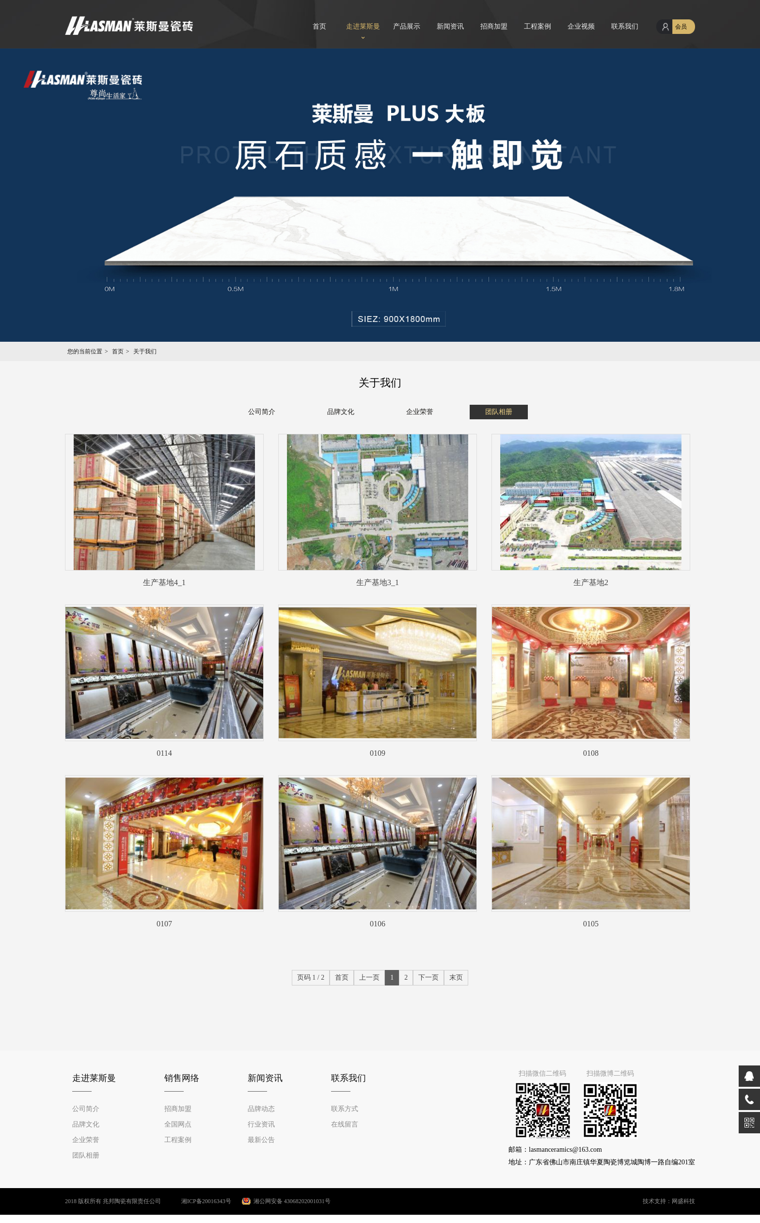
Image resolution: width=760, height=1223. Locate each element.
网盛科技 (683, 1201)
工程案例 (537, 26)
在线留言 (344, 1124)
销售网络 (181, 1078)
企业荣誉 (419, 411)
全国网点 (177, 1124)
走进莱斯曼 (363, 26)
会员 (681, 26)
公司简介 (261, 411)
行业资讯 (261, 1124)
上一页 (369, 977)
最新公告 (261, 1140)
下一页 (428, 977)
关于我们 (145, 351)
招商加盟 (493, 26)
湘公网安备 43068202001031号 (292, 1201)
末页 (456, 977)
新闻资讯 (450, 26)
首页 (319, 26)
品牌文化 (340, 411)
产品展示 (406, 26)
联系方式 (344, 1108)
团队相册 (498, 411)
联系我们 (624, 26)
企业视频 (581, 26)
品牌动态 (261, 1108)
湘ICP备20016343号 (196, 1201)
